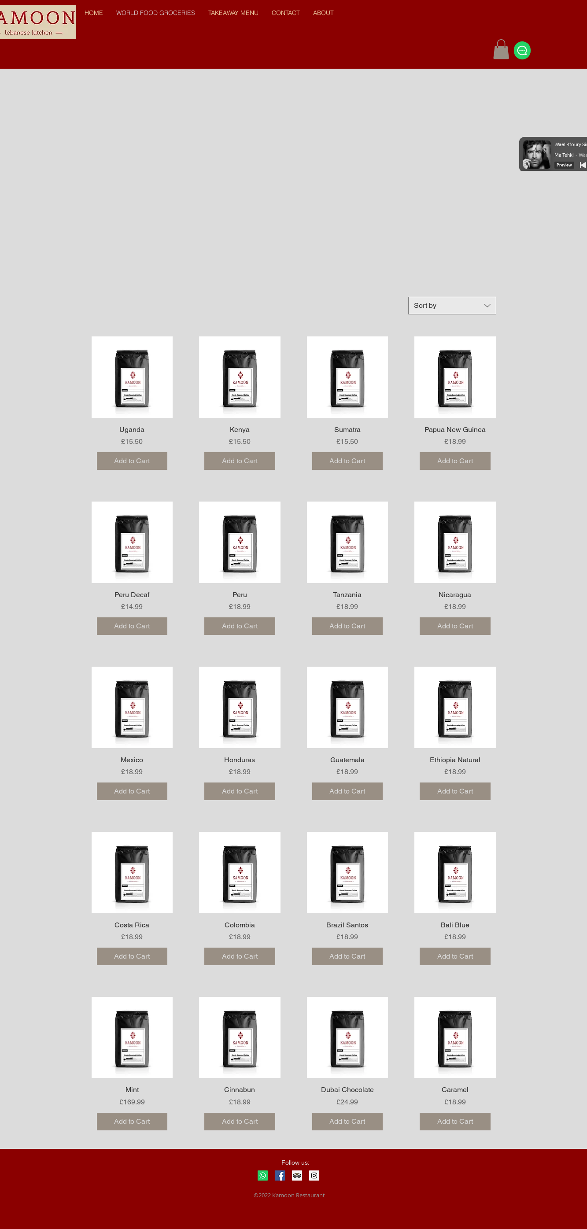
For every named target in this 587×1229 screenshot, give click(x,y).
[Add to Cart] (132, 461)
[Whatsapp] (263, 1175)
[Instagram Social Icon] (314, 1175)
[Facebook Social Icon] (280, 1175)
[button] (501, 49)
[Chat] (522, 50)
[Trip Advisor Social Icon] (297, 1175)
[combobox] (452, 305)
